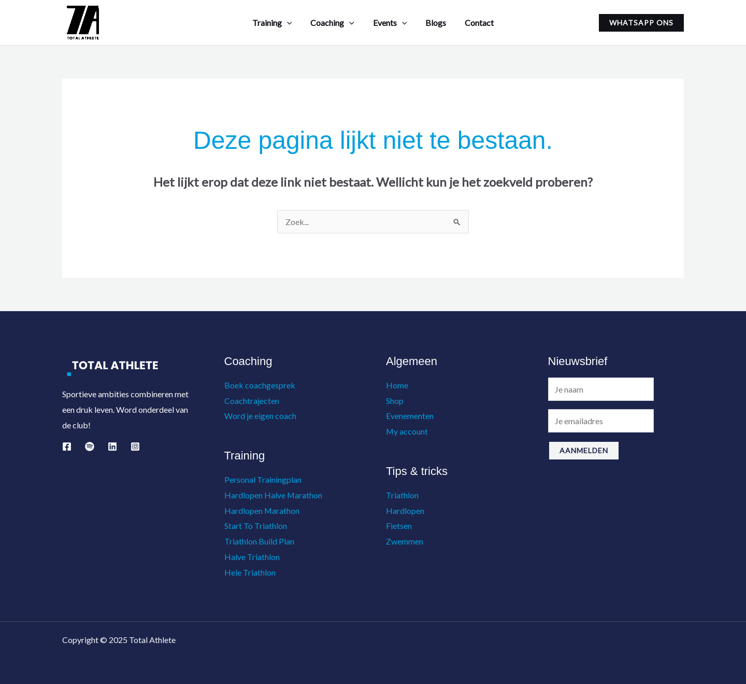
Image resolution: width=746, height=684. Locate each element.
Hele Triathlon (250, 572)
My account (407, 431)
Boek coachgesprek (259, 385)
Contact (475, 22)
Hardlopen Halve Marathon (273, 495)
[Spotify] (89, 446)
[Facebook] (66, 446)
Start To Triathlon (255, 526)
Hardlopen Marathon (262, 510)
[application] (291, 22)
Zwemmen (404, 541)
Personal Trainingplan (263, 479)
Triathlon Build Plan (259, 541)
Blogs (433, 22)
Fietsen (399, 526)
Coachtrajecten (251, 401)
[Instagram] (135, 446)
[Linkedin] (112, 446)
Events (390, 22)
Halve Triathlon (252, 557)
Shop (395, 401)
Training (276, 22)
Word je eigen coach (260, 416)
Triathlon (402, 495)
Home (397, 385)
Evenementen (410, 416)
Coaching (334, 22)
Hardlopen (405, 510)
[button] (641, 23)
